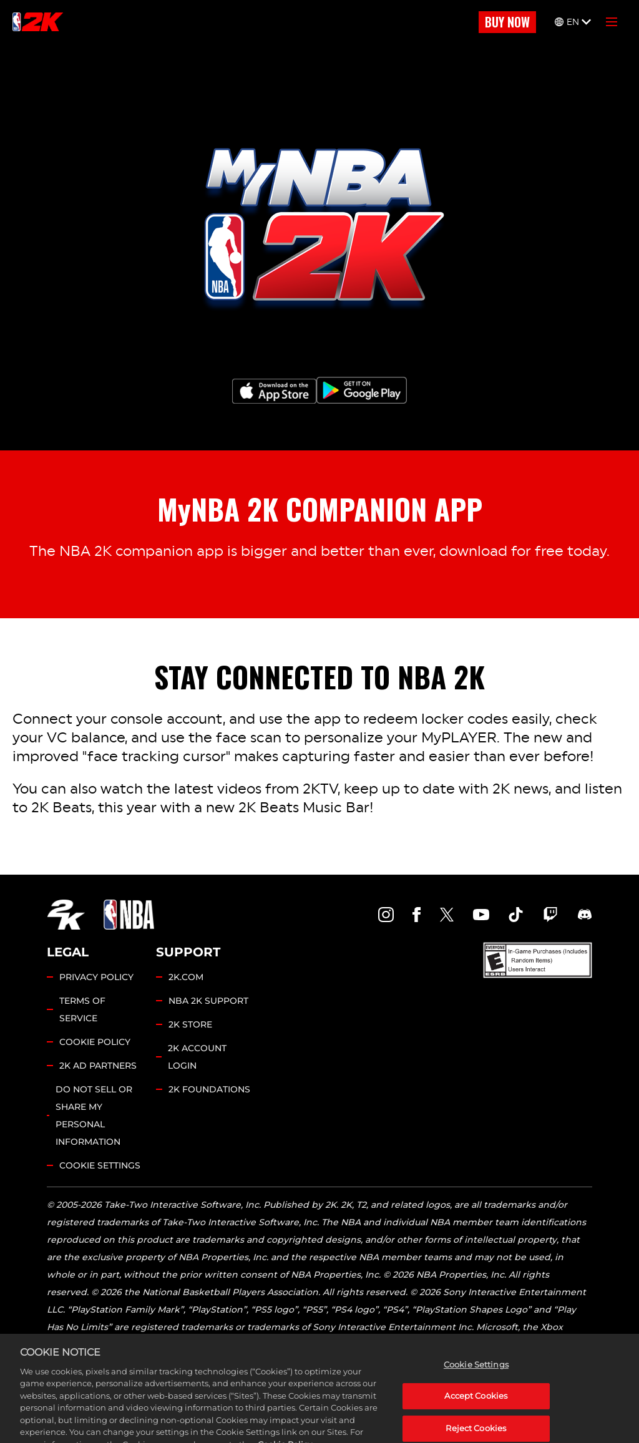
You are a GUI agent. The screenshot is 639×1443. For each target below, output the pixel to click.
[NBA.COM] (129, 915)
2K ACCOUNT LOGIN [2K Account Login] (197, 1056)
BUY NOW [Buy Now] (507, 21)
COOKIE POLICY (94, 1041)
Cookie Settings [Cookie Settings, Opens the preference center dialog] (476, 1383)
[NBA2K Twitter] (446, 914)
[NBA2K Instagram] (386, 914)
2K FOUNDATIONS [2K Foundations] (209, 1089)
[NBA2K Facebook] (416, 914)
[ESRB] (537, 960)
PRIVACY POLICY (96, 977)
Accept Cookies (475, 1415)
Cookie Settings (99, 1165)
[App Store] (274, 391)
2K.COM (185, 977)
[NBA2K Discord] (584, 914)
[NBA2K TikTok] (516, 914)
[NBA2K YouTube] (481, 914)
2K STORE (190, 1024)
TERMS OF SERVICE (82, 1009)
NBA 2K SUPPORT (208, 1000)
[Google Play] (361, 390)
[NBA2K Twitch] (550, 914)
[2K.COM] (66, 915)
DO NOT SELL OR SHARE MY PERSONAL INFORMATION (94, 1115)
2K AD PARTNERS (98, 1065)
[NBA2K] (37, 21)
